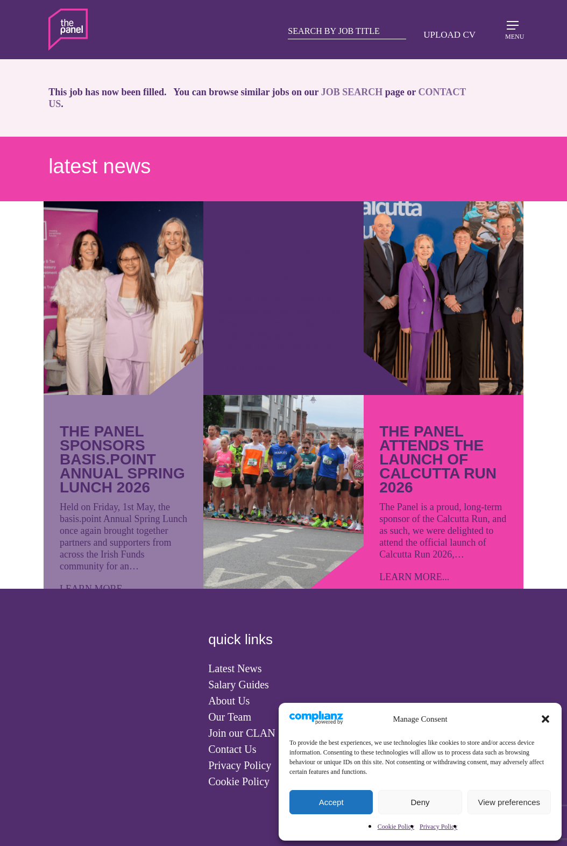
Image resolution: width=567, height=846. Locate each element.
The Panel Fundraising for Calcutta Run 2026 (277, 258)
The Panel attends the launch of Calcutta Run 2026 (438, 459)
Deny (419, 802)
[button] (545, 719)
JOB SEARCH (352, 92)
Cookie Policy (396, 826)
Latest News (234, 668)
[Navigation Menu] (513, 29)
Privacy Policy (438, 826)
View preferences (509, 802)
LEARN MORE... (254, 369)
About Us (229, 701)
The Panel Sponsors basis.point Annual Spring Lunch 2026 (122, 459)
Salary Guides (238, 684)
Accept (331, 802)
